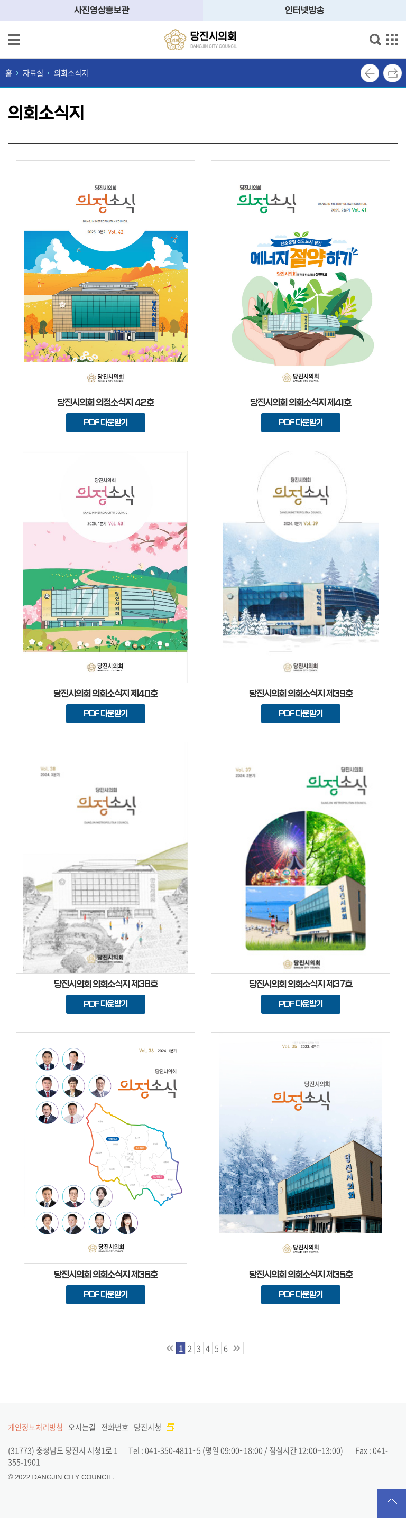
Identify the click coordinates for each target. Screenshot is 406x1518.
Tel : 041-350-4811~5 (164, 1450)
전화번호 (114, 1427)
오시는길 (82, 1427)
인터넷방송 (305, 10)
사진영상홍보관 (102, 10)
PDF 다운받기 (106, 422)
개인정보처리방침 (35, 1427)
